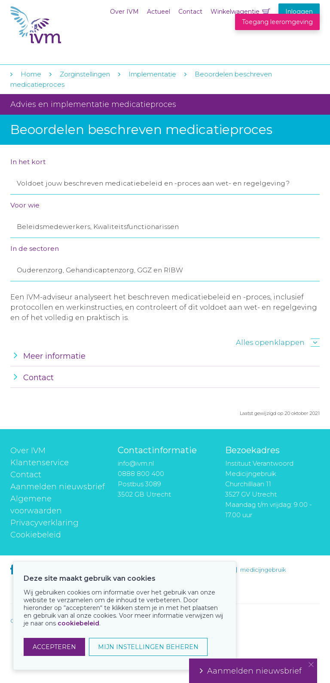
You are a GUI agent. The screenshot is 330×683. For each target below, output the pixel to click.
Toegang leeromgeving (277, 22)
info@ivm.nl (136, 463)
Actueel (158, 11)
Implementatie (152, 74)
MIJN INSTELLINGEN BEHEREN (148, 647)
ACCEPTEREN (54, 647)
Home (31, 74)
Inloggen (299, 11)
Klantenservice (39, 462)
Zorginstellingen (85, 74)
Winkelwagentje (235, 11)
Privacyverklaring (44, 522)
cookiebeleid (78, 623)
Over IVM (124, 11)
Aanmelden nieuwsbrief (57, 486)
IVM (62, 25)
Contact (190, 11)
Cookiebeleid (35, 535)
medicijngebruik (263, 569)
